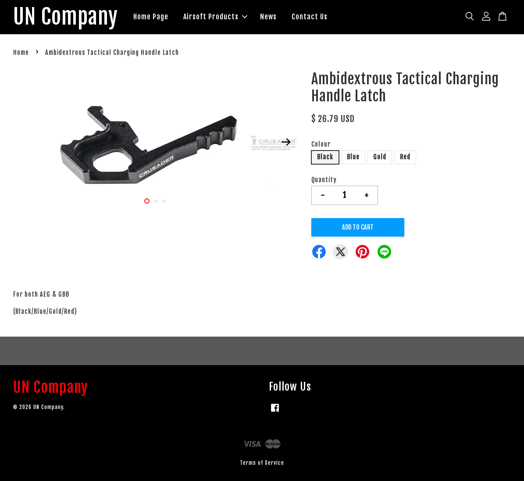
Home (21, 52)
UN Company (65, 17)
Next (286, 142)
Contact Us (310, 16)
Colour (321, 144)
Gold (379, 157)
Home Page (150, 16)
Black (325, 157)
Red (405, 157)
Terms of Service (262, 462)
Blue (353, 157)
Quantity (324, 179)
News (268, 16)
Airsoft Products (215, 16)
